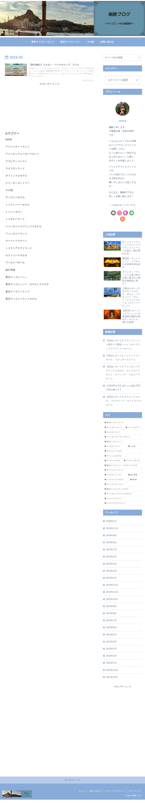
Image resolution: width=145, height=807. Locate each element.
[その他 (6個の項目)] (134, 450)
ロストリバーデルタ (17, 258)
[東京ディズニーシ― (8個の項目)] (122, 445)
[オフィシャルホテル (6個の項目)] (122, 460)
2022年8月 (111, 619)
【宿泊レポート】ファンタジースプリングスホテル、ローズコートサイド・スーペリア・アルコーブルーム (123, 375)
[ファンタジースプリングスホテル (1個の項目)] (122, 498)
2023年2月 (111, 575)
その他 (9, 191)
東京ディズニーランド (18, 295)
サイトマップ (135, 798)
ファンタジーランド (17, 236)
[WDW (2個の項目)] (135, 483)
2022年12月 (112, 590)
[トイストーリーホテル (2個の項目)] (116, 483)
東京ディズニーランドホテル (22, 302)
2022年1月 (111, 669)
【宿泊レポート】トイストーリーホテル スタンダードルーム (123, 360)
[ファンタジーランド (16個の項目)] (113, 431)
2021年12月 (112, 676)
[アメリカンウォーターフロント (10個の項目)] (122, 441)
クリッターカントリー (18, 184)
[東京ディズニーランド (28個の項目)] (122, 427)
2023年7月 (111, 554)
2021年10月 (112, 684)
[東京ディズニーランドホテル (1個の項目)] (122, 493)
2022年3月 (111, 655)
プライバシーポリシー (115, 798)
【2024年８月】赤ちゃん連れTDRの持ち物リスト (123, 391)
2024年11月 (112, 532)
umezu (122, 120)
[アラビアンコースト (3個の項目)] (114, 479)
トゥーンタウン (14, 214)
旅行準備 (11, 273)
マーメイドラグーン (17, 243)
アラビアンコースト (17, 162)
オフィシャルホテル (17, 177)
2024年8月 (111, 546)
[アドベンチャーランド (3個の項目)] (122, 474)
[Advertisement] (49, 106)
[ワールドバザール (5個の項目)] (132, 464)
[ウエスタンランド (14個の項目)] (122, 436)
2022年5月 (111, 640)
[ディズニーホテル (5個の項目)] (112, 464)
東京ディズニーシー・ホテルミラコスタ (28, 288)
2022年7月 (111, 626)
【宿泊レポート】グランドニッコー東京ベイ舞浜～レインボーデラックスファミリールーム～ (123, 346)
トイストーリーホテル (18, 206)
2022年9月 (111, 612)
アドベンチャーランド (18, 147)
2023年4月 (111, 561)
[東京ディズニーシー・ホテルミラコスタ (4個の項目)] (122, 469)
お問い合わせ (95, 798)
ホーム (82, 798)
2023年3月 (111, 568)
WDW (9, 140)
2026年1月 (111, 525)
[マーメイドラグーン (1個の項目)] (122, 502)
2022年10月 (112, 604)
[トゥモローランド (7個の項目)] (114, 450)
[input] (122, 57)
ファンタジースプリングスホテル (25, 228)
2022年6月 (111, 633)
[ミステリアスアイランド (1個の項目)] (122, 507)
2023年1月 (111, 583)
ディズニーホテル (16, 199)
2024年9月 (111, 539)
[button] (139, 57)
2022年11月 (112, 597)
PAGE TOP (72, 787)
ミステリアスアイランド (20, 251)
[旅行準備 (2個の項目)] (134, 479)
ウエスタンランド (16, 169)
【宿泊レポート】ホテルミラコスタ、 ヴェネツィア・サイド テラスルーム (123, 404)
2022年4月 (111, 648)
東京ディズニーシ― (17, 280)
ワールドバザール (16, 265)
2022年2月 (111, 662)
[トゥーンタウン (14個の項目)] (133, 431)
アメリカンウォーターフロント (23, 154)
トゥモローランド (16, 221)
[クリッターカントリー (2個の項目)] (122, 488)
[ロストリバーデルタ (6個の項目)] (122, 455)
